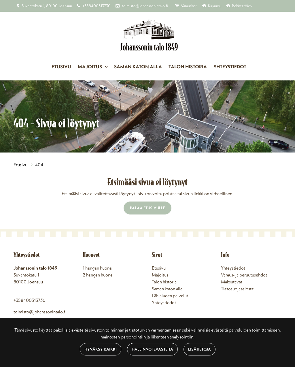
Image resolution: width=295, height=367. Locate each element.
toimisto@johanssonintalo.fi (145, 5)
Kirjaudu (214, 5)
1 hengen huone (97, 268)
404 (39, 164)
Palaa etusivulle (147, 207)
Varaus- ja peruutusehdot (244, 275)
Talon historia (188, 66)
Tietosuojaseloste (237, 288)
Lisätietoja (199, 349)
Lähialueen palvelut (170, 295)
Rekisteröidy (242, 5)
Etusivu (61, 66)
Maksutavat (231, 282)
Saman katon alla (138, 66)
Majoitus (90, 66)
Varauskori (189, 5)
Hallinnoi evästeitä (152, 349)
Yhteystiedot (229, 66)
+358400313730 (96, 5)
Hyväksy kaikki (100, 349)
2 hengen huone (98, 275)
